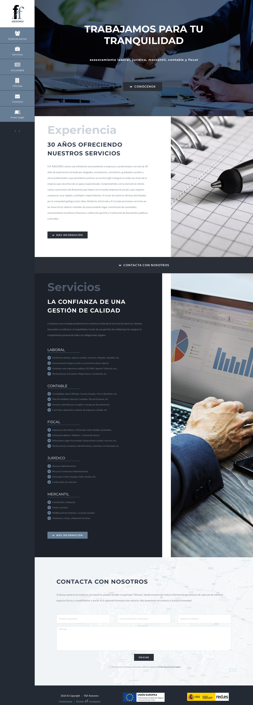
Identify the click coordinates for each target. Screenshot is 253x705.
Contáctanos (65, 701)
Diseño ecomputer (88, 701)
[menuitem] (17, 35)
